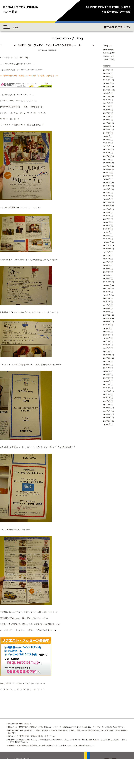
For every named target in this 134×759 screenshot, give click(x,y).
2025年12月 (107, 83)
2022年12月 (107, 202)
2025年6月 (107, 103)
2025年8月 (107, 96)
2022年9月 (107, 212)
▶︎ (93, 45)
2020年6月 (107, 302)
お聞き (9, 70)
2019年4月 (107, 341)
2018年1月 (107, 381)
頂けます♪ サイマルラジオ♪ (23, 70)
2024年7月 (107, 140)
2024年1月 (107, 159)
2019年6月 (107, 335)
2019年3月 (107, 345)
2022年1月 (107, 239)
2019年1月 (107, 351)
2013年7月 (107, 394)
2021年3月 (107, 272)
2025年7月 (107, 100)
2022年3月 (107, 232)
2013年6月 (107, 398)
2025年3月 (107, 113)
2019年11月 (107, 318)
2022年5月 (107, 226)
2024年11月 (107, 126)
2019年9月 (107, 325)
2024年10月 (107, 130)
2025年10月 (107, 90)
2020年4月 (107, 308)
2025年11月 (107, 86)
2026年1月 (107, 80)
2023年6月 (107, 183)
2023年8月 (107, 176)
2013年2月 (107, 411)
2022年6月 (107, 222)
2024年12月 (107, 123)
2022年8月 (107, 216)
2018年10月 (107, 358)
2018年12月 (107, 355)
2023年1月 (107, 199)
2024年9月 (107, 133)
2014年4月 (107, 388)
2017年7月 (107, 384)
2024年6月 (107, 143)
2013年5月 (107, 401)
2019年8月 (107, 328)
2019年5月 (107, 338)
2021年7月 (107, 259)
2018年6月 (107, 371)
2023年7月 (107, 179)
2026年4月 (107, 70)
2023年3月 (107, 192)
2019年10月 (107, 322)
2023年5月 (107, 186)
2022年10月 (107, 209)
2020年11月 (107, 285)
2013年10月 (107, 391)
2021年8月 (107, 255)
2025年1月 (107, 120)
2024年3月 (107, 153)
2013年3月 (107, 408)
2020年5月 (107, 305)
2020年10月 (107, 288)
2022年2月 (107, 236)
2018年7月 (107, 368)
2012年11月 (107, 421)
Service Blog (107, 56)
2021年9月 (107, 252)
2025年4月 (107, 110)
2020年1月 (107, 312)
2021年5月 (107, 265)
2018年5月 (107, 375)
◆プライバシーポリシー (118, 736)
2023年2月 (107, 196)
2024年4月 (107, 149)
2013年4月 (107, 404)
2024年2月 (107, 156)
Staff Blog (106, 53)
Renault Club (107, 60)
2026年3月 (107, 73)
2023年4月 (107, 189)
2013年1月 (107, 414)
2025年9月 (107, 93)
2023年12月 (107, 163)
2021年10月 (107, 249)
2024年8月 (107, 136)
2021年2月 (107, 275)
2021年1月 (107, 279)
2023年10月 (107, 169)
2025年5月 (107, 106)
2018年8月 (107, 365)
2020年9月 (107, 292)
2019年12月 (107, 315)
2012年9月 (107, 424)
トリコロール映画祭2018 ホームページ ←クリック (20, 201)
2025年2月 (107, 116)
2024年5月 (107, 146)
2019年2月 (107, 348)
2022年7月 (107, 219)
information (107, 50)
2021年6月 (107, 262)
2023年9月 (107, 173)
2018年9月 (107, 361)
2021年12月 (107, 242)
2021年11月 (107, 245)
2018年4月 (107, 378)
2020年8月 (107, 295)
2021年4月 (107, 269)
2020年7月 (107, 298)
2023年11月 (107, 166)
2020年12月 (107, 282)
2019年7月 (107, 331)
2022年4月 (107, 229)
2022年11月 (107, 206)
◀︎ (1, 45)
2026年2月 (107, 77)
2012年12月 (107, 418)
